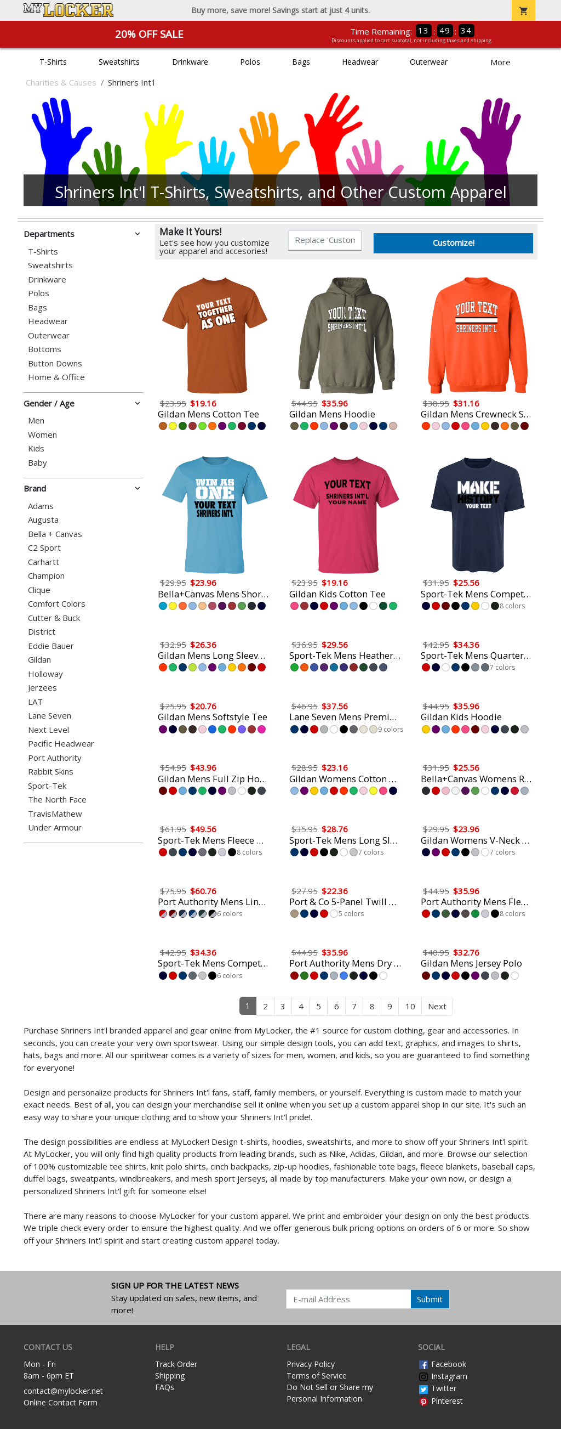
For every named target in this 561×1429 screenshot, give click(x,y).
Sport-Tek (47, 785)
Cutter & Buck (54, 618)
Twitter (437, 1388)
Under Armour (55, 827)
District (41, 631)
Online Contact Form (61, 1402)
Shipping (170, 1375)
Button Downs (55, 363)
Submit (430, 1299)
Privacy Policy (311, 1364)
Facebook (442, 1364)
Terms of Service (317, 1375)
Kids (36, 448)
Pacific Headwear (61, 743)
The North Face (57, 799)
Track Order (176, 1364)
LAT (35, 702)
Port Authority (55, 757)
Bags (301, 62)
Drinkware (190, 62)
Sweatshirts (119, 62)
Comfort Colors (56, 603)
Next (437, 1006)
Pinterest (440, 1401)
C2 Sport (44, 547)
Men (36, 420)
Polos (250, 62)
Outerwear (429, 62)
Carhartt (43, 562)
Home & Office (56, 377)
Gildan (39, 659)
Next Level (48, 730)
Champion (46, 575)
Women (42, 434)
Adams (41, 506)
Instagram (442, 1376)
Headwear (360, 62)
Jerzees (42, 687)
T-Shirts (53, 62)
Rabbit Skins (50, 771)
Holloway (45, 674)
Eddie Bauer (51, 646)
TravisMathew (55, 813)
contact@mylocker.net (63, 1391)
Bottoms (44, 349)
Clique (39, 590)
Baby (37, 462)
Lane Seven (49, 715)
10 (410, 1006)
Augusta (43, 519)
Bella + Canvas (55, 534)
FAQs (164, 1387)
